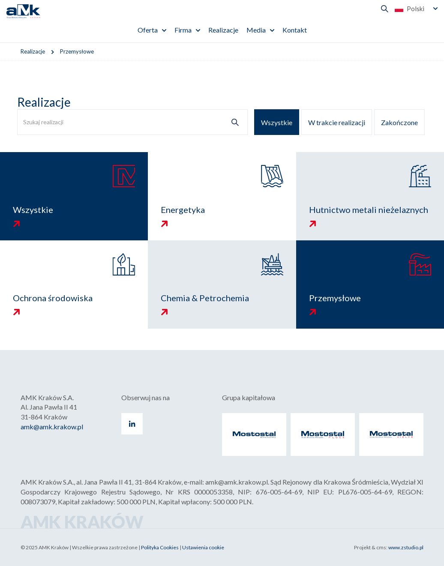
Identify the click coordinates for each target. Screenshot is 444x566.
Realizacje (223, 30)
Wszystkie (276, 122)
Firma (183, 30)
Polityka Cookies (160, 547)
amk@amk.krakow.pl (52, 426)
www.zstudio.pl (405, 547)
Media (256, 30)
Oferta (148, 30)
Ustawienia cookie (203, 547)
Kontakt (294, 30)
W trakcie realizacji (336, 122)
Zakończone (399, 122)
